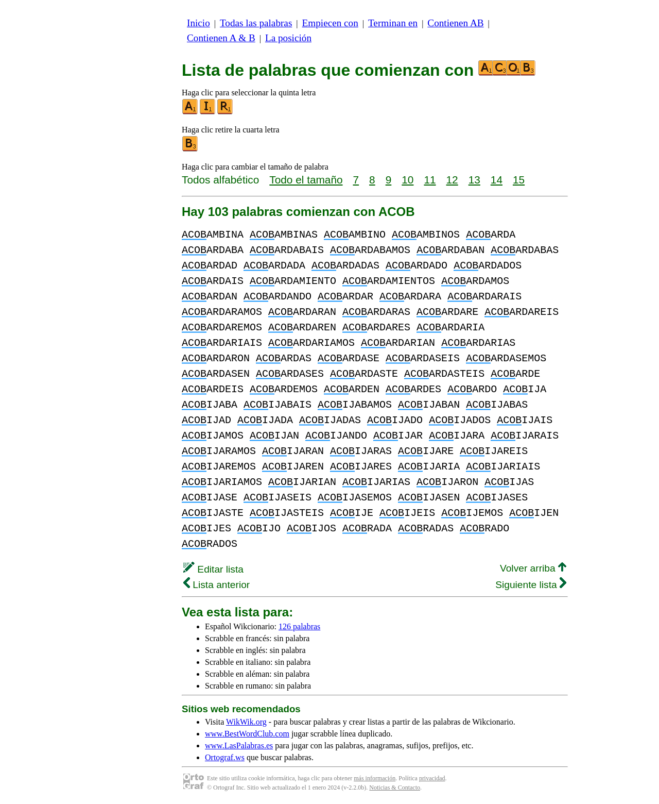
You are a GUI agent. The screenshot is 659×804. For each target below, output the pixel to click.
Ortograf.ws (225, 757)
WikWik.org (246, 721)
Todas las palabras (256, 23)
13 (474, 180)
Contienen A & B (221, 37)
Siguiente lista (530, 584)
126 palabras (299, 626)
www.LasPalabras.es (239, 745)
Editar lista (213, 569)
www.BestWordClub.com (247, 733)
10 (407, 180)
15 (519, 180)
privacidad (432, 778)
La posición (288, 37)
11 (430, 180)
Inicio (198, 23)
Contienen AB (455, 23)
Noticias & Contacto (394, 787)
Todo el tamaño (305, 180)
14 (496, 180)
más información (374, 778)
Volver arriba (533, 568)
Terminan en (393, 23)
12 (452, 180)
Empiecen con (330, 23)
